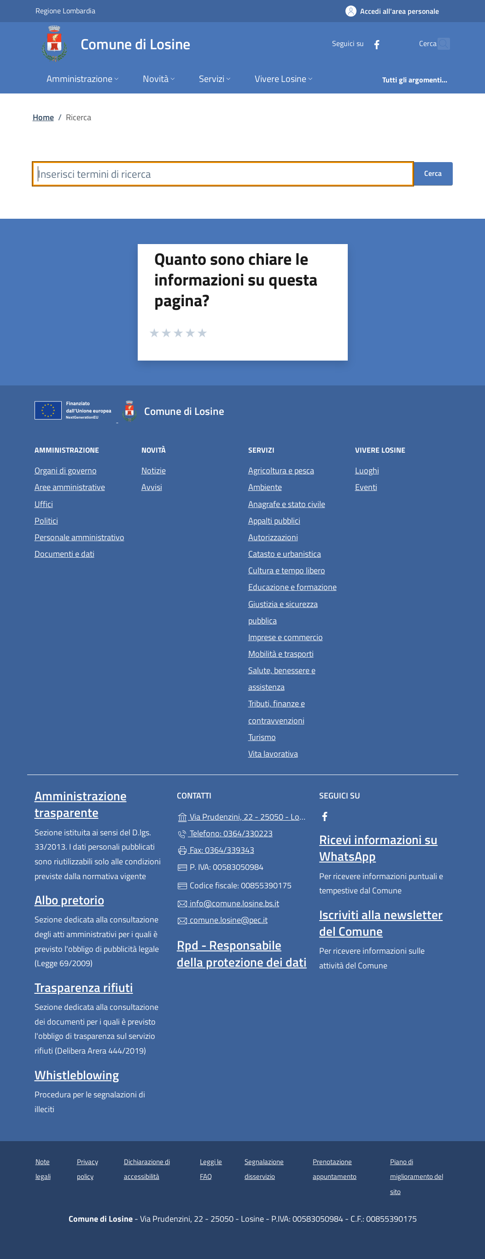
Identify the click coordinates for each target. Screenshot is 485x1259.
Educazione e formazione (292, 587)
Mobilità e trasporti (281, 653)
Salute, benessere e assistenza (282, 678)
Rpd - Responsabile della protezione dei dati (242, 953)
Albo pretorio (69, 899)
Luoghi (367, 470)
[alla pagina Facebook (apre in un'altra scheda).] (357, 43)
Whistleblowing (77, 1074)
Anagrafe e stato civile (286, 504)
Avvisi (151, 487)
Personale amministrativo (79, 537)
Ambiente (265, 487)
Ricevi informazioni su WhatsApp (378, 848)
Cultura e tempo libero (286, 570)
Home (43, 117)
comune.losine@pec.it (222, 920)
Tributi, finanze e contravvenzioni (276, 711)
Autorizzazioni (273, 537)
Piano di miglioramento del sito (416, 1176)
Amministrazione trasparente (81, 804)
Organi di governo (66, 470)
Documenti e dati (64, 554)
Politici (46, 520)
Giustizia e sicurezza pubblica (283, 612)
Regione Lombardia (65, 10)
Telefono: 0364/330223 (225, 833)
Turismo (262, 737)
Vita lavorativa (273, 753)
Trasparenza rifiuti (84, 987)
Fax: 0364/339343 (215, 850)
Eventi (366, 487)
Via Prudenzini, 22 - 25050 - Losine (242, 816)
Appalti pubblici (274, 520)
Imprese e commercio (285, 637)
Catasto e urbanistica (284, 554)
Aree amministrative (70, 487)
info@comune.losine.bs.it (228, 903)
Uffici (44, 504)
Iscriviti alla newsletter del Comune (381, 923)
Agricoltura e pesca (281, 470)
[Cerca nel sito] (439, 44)
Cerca (433, 173)
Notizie (153, 470)
